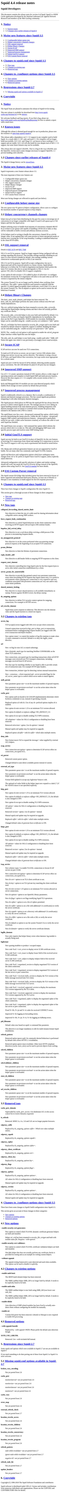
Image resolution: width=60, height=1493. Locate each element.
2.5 (6, 48)
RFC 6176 (11, 250)
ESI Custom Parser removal (17, 56)
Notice (7, 24)
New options (12, 79)
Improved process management (19, 52)
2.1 (6, 40)
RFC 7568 (22, 250)
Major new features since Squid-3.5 (23, 35)
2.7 (6, 52)
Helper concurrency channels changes (21, 42)
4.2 (6, 81)
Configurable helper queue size (19, 40)
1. (2, 24)
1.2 (6, 31)
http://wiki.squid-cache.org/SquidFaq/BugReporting (19, 120)
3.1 (6, 65)
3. (2, 60)
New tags (11, 65)
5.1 (6, 92)
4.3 (6, 82)
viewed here (30, 162)
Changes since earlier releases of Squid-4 (22, 31)
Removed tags (13, 69)
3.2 (6, 67)
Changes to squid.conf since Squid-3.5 (25, 60)
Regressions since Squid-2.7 (19, 87)
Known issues (13, 29)
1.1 (6, 29)
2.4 (6, 46)
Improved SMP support (16, 50)
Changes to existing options (17, 81)
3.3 (6, 69)
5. (2, 87)
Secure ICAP (12, 48)
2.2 (6, 42)
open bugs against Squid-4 (21, 133)
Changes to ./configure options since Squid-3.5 (29, 74)
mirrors (24, 114)
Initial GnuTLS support (16, 54)
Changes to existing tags (16, 67)
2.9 (6, 56)
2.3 (6, 44)
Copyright (9, 96)
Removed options (14, 82)
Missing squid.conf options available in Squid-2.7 (25, 92)
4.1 (6, 79)
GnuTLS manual (31, 466)
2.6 (6, 50)
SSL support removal (15, 44)
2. (2, 35)
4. (2, 74)
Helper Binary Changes (16, 46)
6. (2, 96)
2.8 (6, 54)
